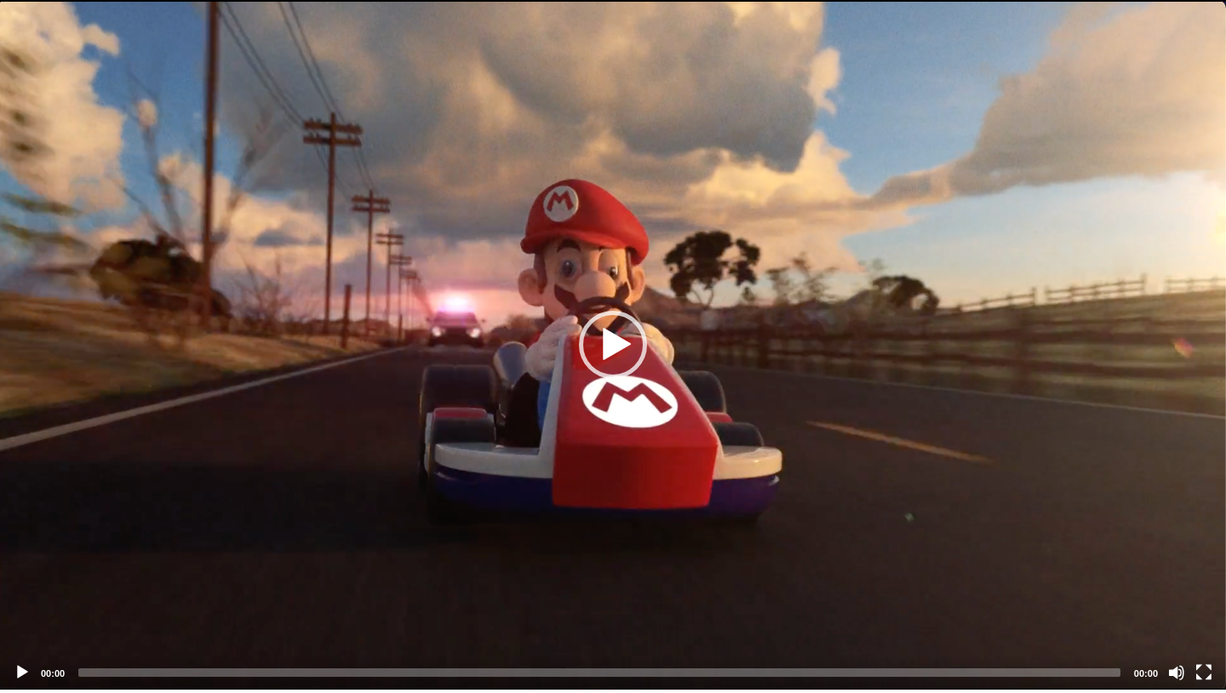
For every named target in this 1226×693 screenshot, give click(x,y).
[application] (613, 345)
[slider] (599, 672)
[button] (613, 345)
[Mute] (1176, 672)
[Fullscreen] (1203, 672)
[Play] (22, 672)
